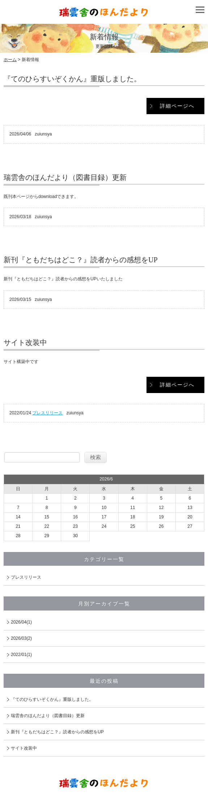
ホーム (10, 59)
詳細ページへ (177, 106)
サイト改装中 (25, 342)
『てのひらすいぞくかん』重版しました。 (72, 79)
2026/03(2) (21, 638)
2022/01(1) (21, 654)
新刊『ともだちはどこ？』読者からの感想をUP (81, 260)
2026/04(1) (21, 622)
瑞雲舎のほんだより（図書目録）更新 (65, 177)
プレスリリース (47, 412)
